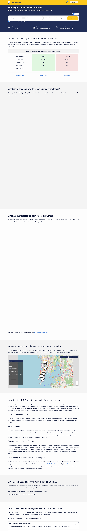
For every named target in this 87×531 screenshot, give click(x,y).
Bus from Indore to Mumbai (41, 265)
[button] (77, 314)
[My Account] (66, 2)
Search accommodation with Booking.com (19, 21)
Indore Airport (40, 396)
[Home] (14, 2)
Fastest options (43, 75)
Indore (64, 289)
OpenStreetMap (71, 319)
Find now (72, 123)
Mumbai (74, 289)
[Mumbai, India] (34, 18)
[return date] (60, 18)
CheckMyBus (11, 528)
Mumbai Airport (51, 396)
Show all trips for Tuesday (43, 168)
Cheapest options (19, 75)
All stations (67, 75)
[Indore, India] (17, 18)
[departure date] (49, 18)
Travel (16, 528)
